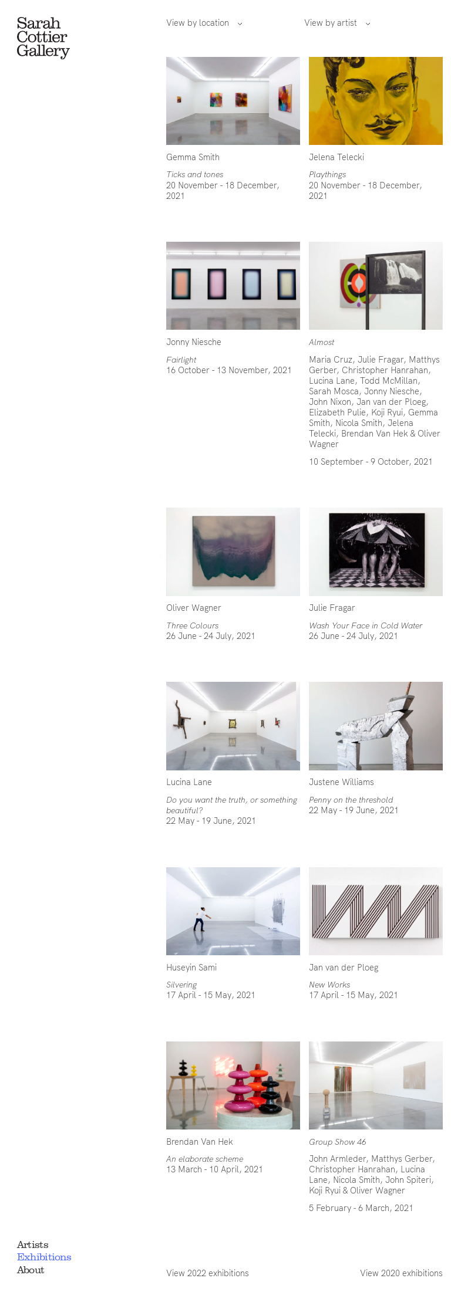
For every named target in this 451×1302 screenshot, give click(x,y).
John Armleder (337, 1159)
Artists (32, 1244)
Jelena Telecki (336, 157)
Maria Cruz (330, 359)
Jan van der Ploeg (391, 402)
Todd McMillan (389, 381)
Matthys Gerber (401, 1159)
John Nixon (330, 402)
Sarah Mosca (334, 391)
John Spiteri (408, 1180)
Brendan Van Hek (374, 433)
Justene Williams (341, 782)
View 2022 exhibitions (207, 1273)
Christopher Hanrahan (385, 370)
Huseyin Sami (191, 967)
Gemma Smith (193, 157)
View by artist (337, 23)
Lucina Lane (332, 381)
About (30, 1270)
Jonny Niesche (193, 342)
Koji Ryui (387, 412)
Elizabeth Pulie (337, 412)
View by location (204, 23)
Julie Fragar (380, 359)
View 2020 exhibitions (401, 1273)
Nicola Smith (358, 423)
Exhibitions (44, 1257)
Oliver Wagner (193, 608)
